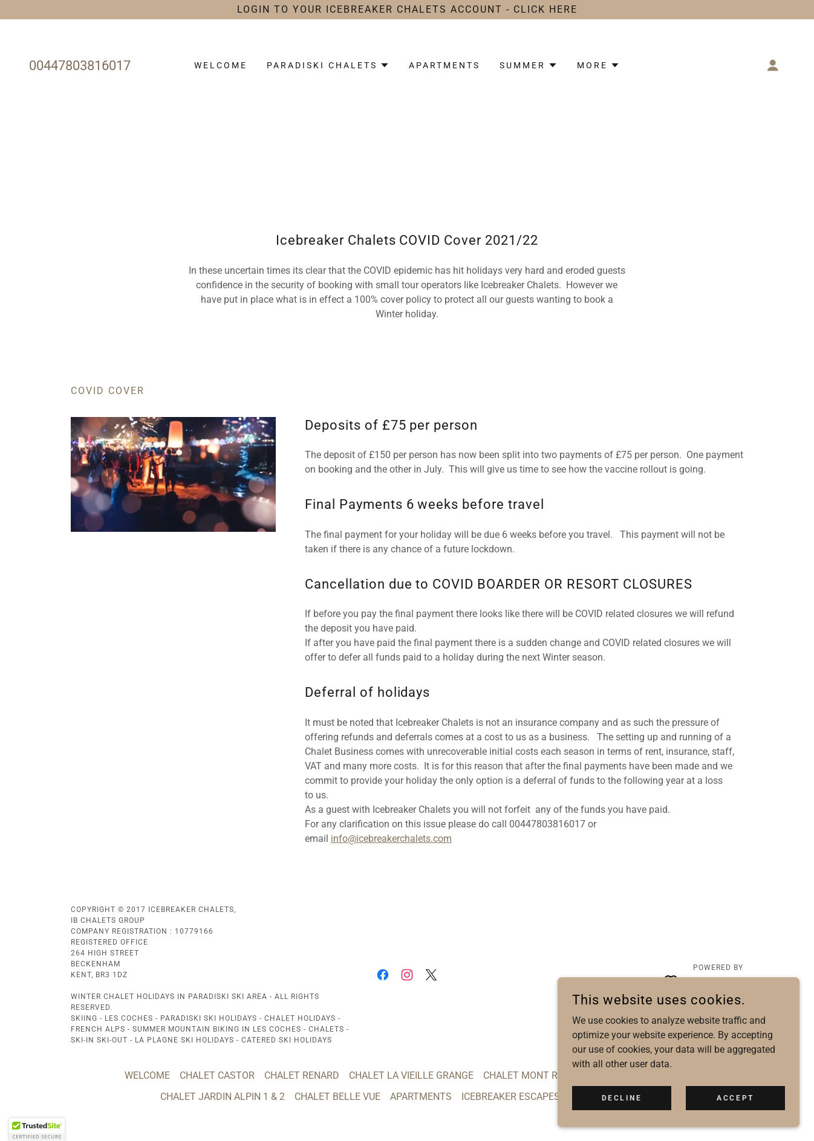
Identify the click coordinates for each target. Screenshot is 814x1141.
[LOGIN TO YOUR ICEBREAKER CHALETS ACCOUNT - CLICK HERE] (407, 9)
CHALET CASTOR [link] (217, 1075)
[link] (383, 975)
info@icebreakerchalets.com (391, 838)
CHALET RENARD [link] (301, 1075)
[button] (328, 65)
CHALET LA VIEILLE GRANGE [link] (411, 1075)
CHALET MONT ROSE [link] (529, 1075)
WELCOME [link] (220, 65)
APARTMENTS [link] (444, 65)
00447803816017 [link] (80, 65)
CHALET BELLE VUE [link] (337, 1096)
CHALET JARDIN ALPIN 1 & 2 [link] (222, 1096)
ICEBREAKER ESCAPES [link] (510, 1096)
